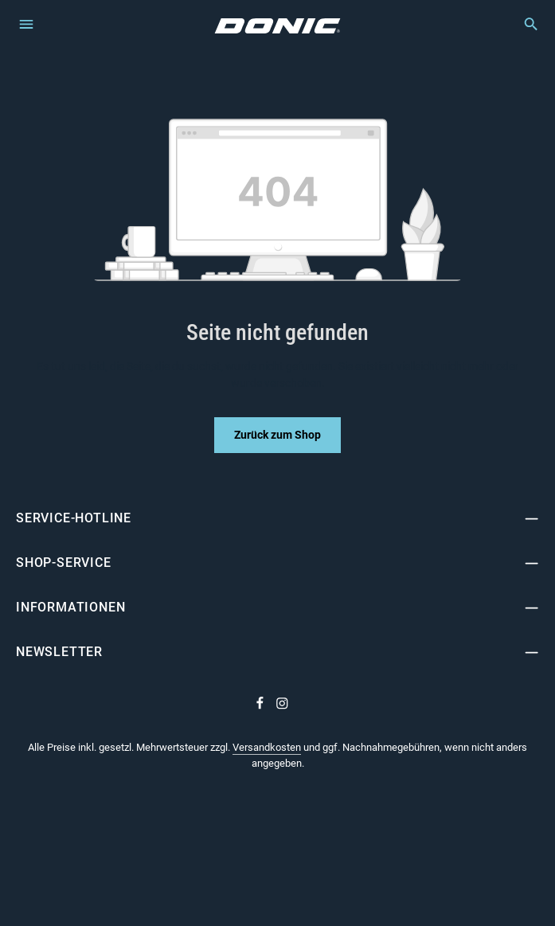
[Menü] (26, 23)
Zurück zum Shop (277, 434)
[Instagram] (282, 706)
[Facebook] (261, 706)
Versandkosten (267, 747)
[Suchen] (523, 24)
